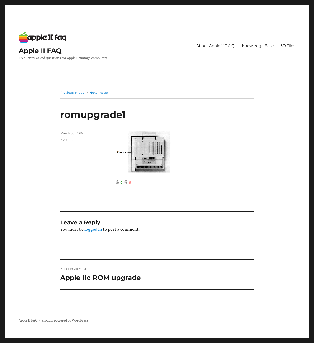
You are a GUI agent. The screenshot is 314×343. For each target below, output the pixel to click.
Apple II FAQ (40, 51)
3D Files (288, 46)
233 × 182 (66, 140)
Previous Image (72, 92)
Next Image (98, 92)
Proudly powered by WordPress (65, 320)
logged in (93, 229)
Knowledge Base (258, 46)
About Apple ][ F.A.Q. (215, 46)
